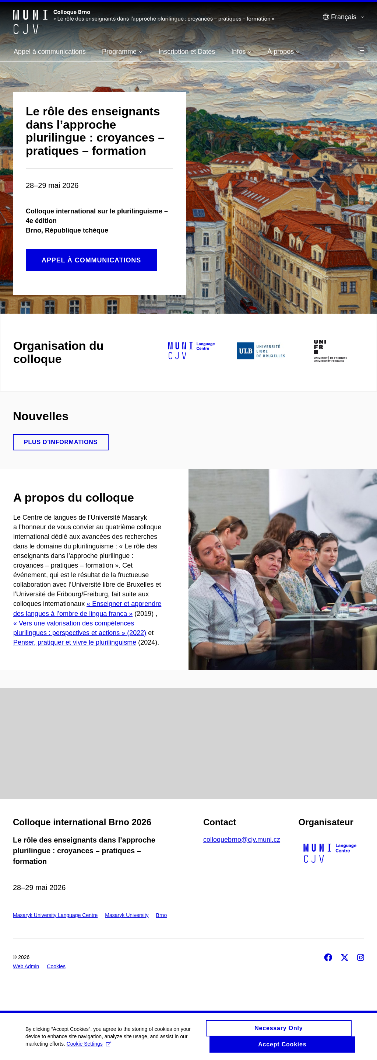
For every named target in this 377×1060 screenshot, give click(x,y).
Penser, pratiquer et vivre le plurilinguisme (74, 642)
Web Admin (26, 966)
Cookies (56, 966)
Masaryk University (126, 915)
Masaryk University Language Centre (55, 915)
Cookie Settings (89, 1046)
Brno (161, 915)
